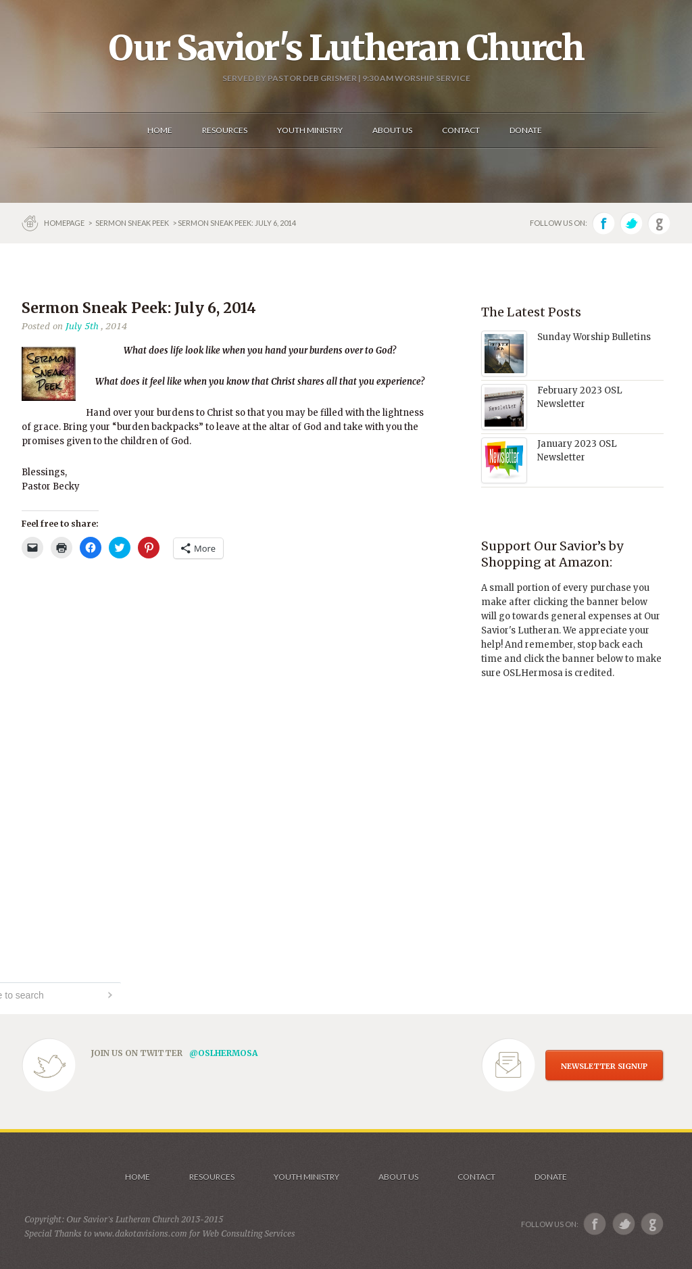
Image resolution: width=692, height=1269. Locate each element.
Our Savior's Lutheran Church (346, 48)
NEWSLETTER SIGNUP (604, 1066)
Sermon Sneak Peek (132, 222)
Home (137, 1177)
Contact (476, 1177)
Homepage (65, 222)
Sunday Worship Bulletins (594, 337)
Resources (211, 1177)
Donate (551, 1177)
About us (398, 1177)
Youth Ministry (306, 1177)
